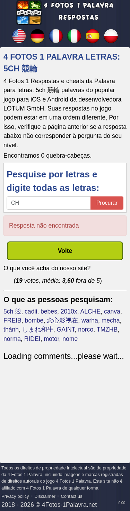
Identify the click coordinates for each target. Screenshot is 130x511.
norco (85, 329)
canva (112, 311)
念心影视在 (62, 320)
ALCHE (90, 311)
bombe (34, 320)
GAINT (66, 329)
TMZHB (107, 329)
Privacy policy (15, 496)
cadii (31, 311)
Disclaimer (44, 496)
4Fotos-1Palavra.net (69, 504)
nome (70, 338)
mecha (111, 320)
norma (12, 338)
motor (51, 338)
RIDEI (32, 338)
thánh (11, 329)
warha (89, 320)
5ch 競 (12, 311)
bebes (49, 311)
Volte (65, 250)
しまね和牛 (37, 329)
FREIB (12, 320)
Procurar (107, 203)
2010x (69, 311)
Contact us (71, 496)
